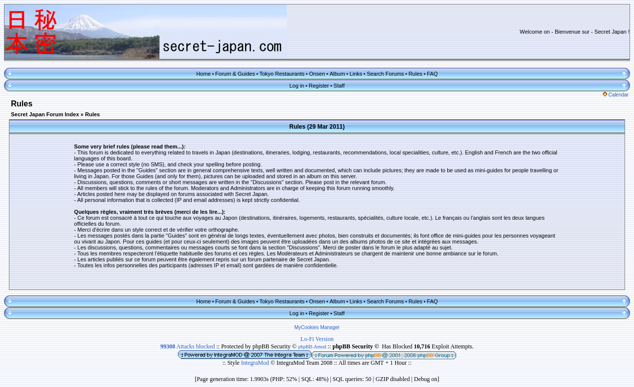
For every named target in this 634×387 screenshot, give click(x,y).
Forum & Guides (235, 74)
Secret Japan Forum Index (45, 114)
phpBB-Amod (312, 346)
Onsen (317, 74)
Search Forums (385, 74)
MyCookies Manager (317, 327)
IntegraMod (256, 362)
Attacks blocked (187, 346)
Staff (338, 86)
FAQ (432, 74)
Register (319, 86)
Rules (416, 74)
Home (203, 74)
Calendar (616, 94)
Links (356, 74)
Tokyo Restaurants (282, 74)
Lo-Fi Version (317, 339)
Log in (296, 86)
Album (337, 74)
